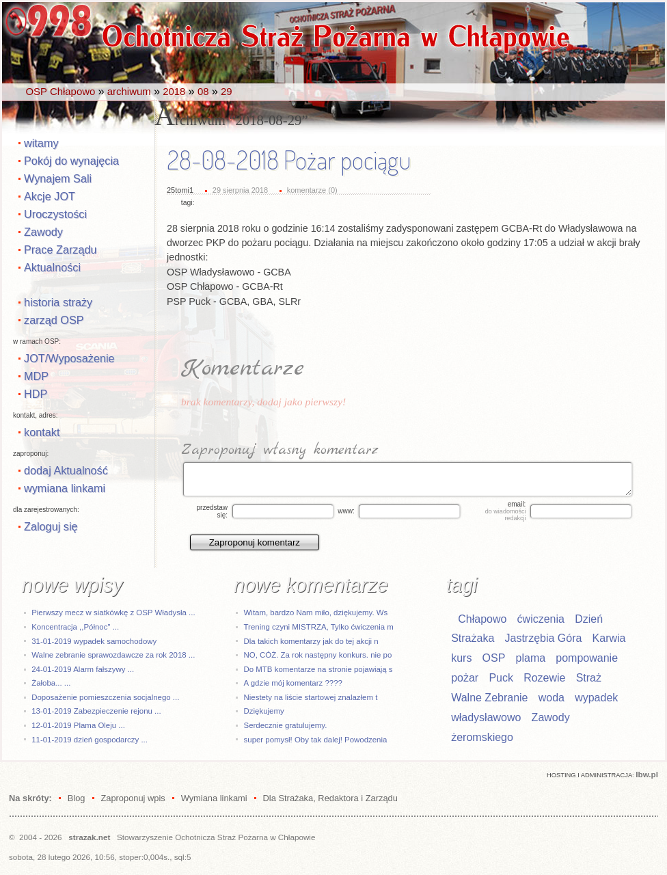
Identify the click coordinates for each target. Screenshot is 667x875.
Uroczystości (55, 214)
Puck (501, 678)
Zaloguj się (51, 526)
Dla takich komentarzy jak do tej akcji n (311, 641)
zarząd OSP (54, 320)
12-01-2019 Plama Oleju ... (78, 725)
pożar (464, 678)
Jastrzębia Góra (543, 638)
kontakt (41, 432)
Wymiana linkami (214, 798)
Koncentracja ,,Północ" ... (75, 627)
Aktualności (52, 267)
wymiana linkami (64, 488)
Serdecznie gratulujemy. (285, 725)
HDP (35, 394)
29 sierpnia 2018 (240, 190)
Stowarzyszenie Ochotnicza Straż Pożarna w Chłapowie (216, 837)
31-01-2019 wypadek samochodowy (93, 641)
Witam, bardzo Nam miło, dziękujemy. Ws (316, 612)
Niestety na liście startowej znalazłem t (311, 697)
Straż (588, 678)
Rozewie (544, 678)
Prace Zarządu (60, 249)
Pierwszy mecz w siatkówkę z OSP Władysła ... (113, 612)
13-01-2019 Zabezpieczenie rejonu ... (96, 711)
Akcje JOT (49, 196)
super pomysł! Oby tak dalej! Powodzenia (315, 740)
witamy (41, 143)
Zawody (43, 232)
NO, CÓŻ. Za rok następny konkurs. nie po (318, 655)
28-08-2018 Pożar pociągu (289, 160)
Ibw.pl (647, 774)
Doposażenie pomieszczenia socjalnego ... (105, 697)
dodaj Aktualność (66, 470)
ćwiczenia (540, 619)
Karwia (609, 638)
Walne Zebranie (489, 697)
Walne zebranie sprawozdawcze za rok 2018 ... (113, 655)
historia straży (58, 302)
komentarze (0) (312, 190)
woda (551, 697)
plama (531, 658)
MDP (36, 376)
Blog (76, 798)
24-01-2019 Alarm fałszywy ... (82, 669)
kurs (461, 658)
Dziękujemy (264, 711)
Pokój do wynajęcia (71, 160)
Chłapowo (482, 619)
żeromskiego (482, 737)
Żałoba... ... (50, 683)
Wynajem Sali (58, 178)
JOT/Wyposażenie (69, 358)
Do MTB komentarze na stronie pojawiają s (318, 669)
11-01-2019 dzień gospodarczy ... (89, 740)
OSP (494, 658)
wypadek (596, 697)
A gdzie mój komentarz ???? (293, 683)
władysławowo (486, 717)
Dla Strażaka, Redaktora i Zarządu (330, 798)
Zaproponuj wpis (132, 798)
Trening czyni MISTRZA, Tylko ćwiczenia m (319, 627)
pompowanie (587, 658)
